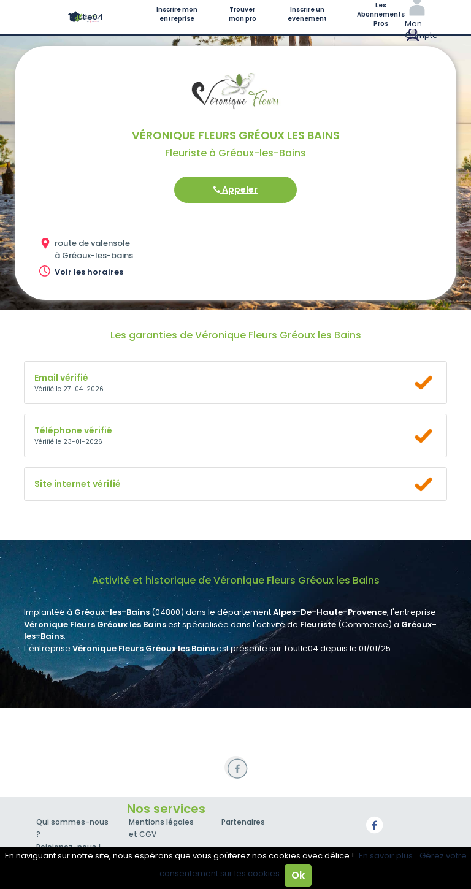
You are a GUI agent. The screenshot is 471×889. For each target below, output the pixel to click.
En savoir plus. (387, 855)
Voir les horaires (89, 272)
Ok (298, 875)
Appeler (235, 189)
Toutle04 (85, 17)
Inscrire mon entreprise (176, 14)
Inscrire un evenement (307, 14)
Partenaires (243, 822)
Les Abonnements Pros (381, 14)
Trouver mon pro (242, 14)
